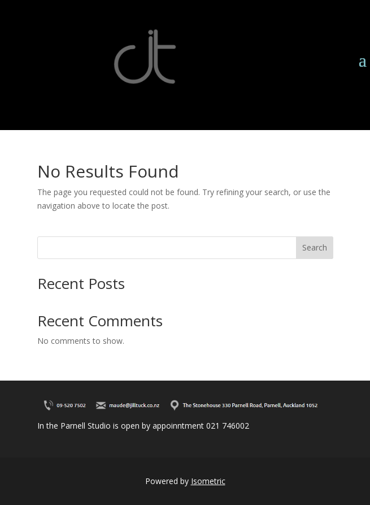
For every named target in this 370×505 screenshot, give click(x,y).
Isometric (208, 481)
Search (314, 247)
